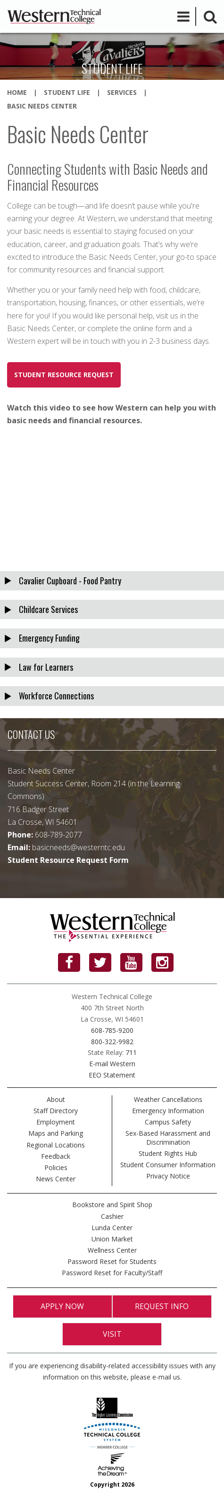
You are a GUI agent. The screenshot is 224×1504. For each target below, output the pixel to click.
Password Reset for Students (112, 1261)
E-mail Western (112, 1063)
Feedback (55, 1156)
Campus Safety (168, 1121)
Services (122, 92)
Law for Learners (46, 667)
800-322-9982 (112, 1041)
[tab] (112, 580)
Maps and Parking (55, 1133)
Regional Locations (55, 1144)
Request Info (162, 1306)
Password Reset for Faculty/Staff (112, 1272)
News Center (55, 1178)
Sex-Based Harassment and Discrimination (167, 1137)
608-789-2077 (58, 835)
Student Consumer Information (168, 1164)
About (56, 1099)
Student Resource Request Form (68, 860)
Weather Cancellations (168, 1099)
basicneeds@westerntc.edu (78, 847)
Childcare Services (48, 609)
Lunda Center (112, 1227)
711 (131, 1052)
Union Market (112, 1238)
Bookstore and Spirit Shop (112, 1204)
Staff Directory (55, 1110)
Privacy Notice (168, 1175)
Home (17, 92)
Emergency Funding (49, 638)
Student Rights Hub (168, 1153)
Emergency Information (168, 1110)
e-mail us (166, 1376)
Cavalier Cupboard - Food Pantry (70, 580)
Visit (112, 1334)
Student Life (67, 92)
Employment (55, 1121)
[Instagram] (162, 962)
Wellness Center (112, 1250)
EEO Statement (112, 1074)
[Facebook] (69, 962)
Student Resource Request (64, 374)
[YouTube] (131, 962)
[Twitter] (100, 962)
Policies (55, 1167)
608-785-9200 (112, 1030)
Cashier (112, 1216)
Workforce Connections (56, 696)
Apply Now (62, 1306)
